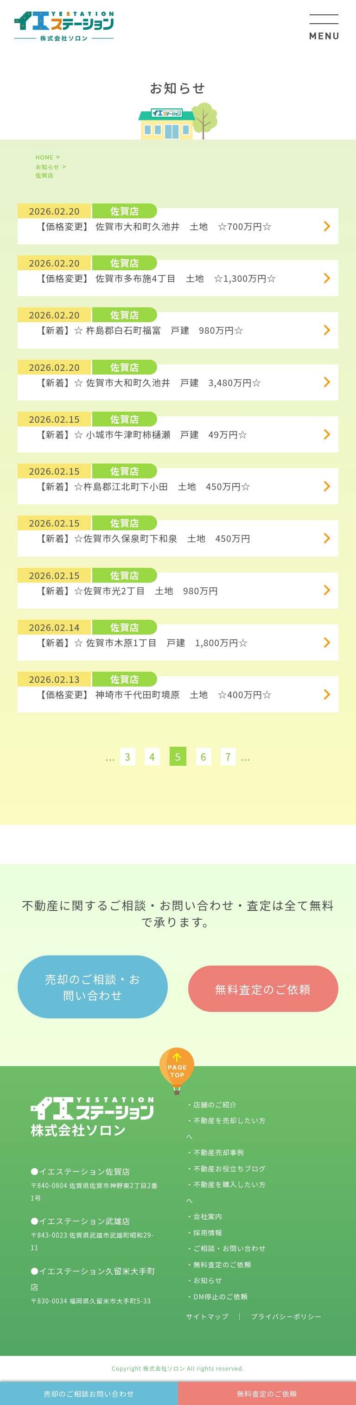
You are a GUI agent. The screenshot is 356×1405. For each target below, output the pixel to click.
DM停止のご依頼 (221, 1293)
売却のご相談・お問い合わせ (93, 984)
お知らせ (208, 1277)
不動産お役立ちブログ (230, 1165)
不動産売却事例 (219, 1149)
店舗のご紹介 (215, 1101)
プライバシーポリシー (290, 1313)
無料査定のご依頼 (267, 1392)
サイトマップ (208, 1313)
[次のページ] (264, 751)
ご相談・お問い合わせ (230, 1245)
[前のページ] (92, 751)
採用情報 (208, 1229)
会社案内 (208, 1213)
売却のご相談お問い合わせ (89, 1392)
